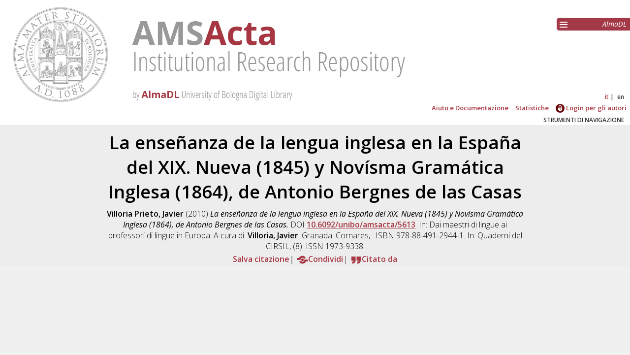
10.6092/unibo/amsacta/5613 (361, 224)
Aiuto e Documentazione (470, 107)
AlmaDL (614, 24)
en (620, 97)
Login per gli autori (591, 107)
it (607, 97)
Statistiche (532, 107)
